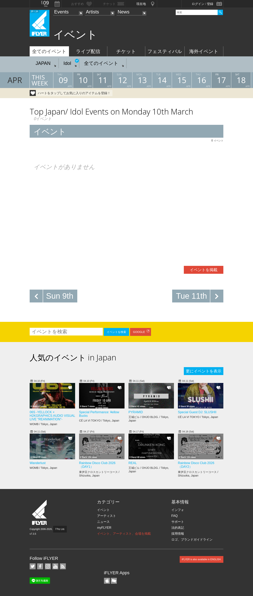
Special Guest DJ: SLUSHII (197, 412)
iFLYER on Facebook (40, 566)
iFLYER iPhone (107, 581)
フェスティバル (164, 51)
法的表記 (177, 527)
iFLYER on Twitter (33, 566)
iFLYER (40, 512)
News (123, 11)
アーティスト (106, 515)
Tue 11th (191, 296)
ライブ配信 (88, 51)
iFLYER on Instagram (48, 566)
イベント (103, 510)
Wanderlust (37, 463)
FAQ (174, 515)
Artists (92, 11)
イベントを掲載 (203, 270)
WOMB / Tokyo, (43, 424)
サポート (177, 521)
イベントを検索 (116, 332)
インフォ (177, 510)
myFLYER (104, 527)
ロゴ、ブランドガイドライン (191, 539)
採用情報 (177, 533)
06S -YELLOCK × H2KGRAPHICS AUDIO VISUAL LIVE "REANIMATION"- (52, 415)
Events (61, 11)
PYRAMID (135, 412)
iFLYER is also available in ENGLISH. (201, 559)
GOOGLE (139, 332)
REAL (132, 463)
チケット (126, 51)
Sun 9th (59, 296)
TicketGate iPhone (114, 581)
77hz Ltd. (60, 529)
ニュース (103, 521)
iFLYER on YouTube (55, 566)
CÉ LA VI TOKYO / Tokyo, (99, 420)
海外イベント (203, 51)
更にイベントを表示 (203, 371)
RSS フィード (63, 566)
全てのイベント (49, 51)
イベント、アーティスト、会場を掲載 (124, 533)
